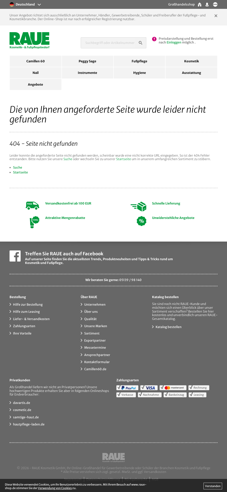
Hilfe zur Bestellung (28, 305)
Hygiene (139, 73)
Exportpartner (95, 340)
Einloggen (174, 42)
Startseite (123, 159)
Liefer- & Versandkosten (31, 319)
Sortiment (92, 333)
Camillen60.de (95, 369)
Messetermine (95, 348)
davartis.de (21, 403)
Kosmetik (191, 61)
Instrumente (87, 73)
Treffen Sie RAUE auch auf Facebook (64, 253)
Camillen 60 (35, 61)
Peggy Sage (87, 61)
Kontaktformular (97, 362)
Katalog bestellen (169, 327)
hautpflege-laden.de (29, 424)
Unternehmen (95, 305)
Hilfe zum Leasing (26, 312)
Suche (67, 159)
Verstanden (213, 486)
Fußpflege (139, 61)
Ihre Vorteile (22, 333)
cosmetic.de (22, 410)
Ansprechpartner (97, 355)
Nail (36, 73)
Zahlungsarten (24, 326)
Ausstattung (191, 73)
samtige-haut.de (26, 417)
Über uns (91, 312)
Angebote (35, 85)
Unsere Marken (95, 326)
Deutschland (22, 4)
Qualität (90, 319)
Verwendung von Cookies (55, 488)
